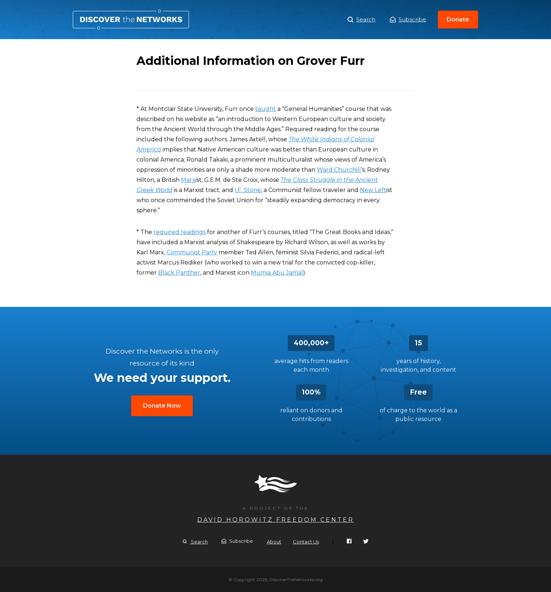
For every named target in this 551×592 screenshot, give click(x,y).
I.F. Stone (248, 190)
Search (361, 19)
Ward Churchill (339, 169)
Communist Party (192, 252)
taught (265, 108)
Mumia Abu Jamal (277, 272)
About (274, 542)
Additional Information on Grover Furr (131, 19)
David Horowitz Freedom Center (275, 519)
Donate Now (162, 405)
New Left (373, 190)
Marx (188, 179)
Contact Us (306, 542)
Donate (458, 19)
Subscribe (408, 19)
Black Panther (179, 272)
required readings (179, 232)
